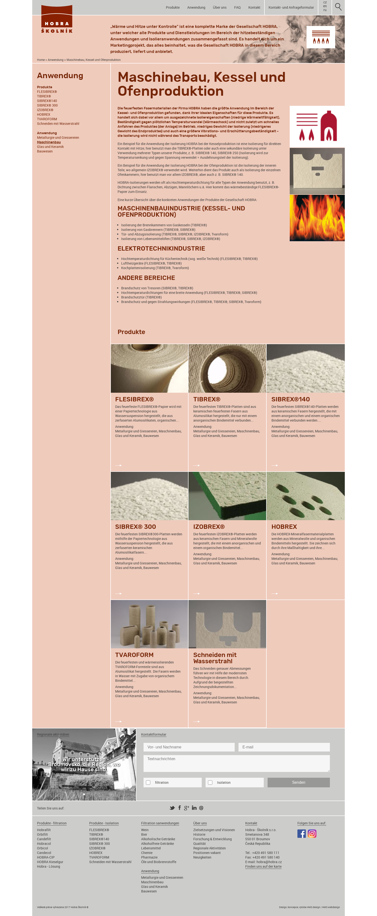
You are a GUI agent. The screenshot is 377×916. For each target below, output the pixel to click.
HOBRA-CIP (46, 857)
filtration (162, 782)
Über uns (219, 7)
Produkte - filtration (52, 823)
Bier (144, 834)
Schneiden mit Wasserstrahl (58, 123)
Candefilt (44, 839)
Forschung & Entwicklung (212, 839)
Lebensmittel (151, 848)
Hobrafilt (44, 830)
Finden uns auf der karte (263, 866)
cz (325, 2)
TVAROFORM (47, 119)
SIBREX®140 (47, 100)
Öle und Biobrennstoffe (158, 861)
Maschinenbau (152, 882)
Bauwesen (45, 151)
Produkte (173, 7)
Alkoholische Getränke (158, 839)
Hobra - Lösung (48, 866)
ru (325, 10)
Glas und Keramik (50, 146)
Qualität (199, 843)
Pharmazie (149, 857)
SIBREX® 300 (47, 105)
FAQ (237, 7)
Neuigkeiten (202, 857)
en (325, 6)
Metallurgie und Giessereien (58, 137)
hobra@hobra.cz (269, 861)
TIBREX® (44, 96)
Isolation (224, 782)
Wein (145, 830)
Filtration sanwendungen (160, 823)
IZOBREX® (45, 109)
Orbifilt (42, 834)
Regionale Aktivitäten (209, 848)
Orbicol (42, 848)
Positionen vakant (207, 852)
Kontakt (254, 7)
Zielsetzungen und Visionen (214, 830)
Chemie (146, 852)
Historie (199, 834)
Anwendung (196, 7)
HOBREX (43, 114)
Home (41, 60)
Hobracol (44, 843)
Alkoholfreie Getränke (157, 843)
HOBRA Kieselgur (50, 861)
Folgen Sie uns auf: (311, 823)
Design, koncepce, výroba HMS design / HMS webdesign (309, 907)
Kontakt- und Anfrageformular (291, 7)
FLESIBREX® (47, 91)
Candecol (44, 852)
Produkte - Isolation (104, 823)
